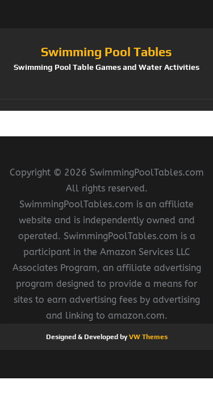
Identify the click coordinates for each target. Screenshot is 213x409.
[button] (106, 105)
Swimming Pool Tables (106, 51)
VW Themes (147, 337)
